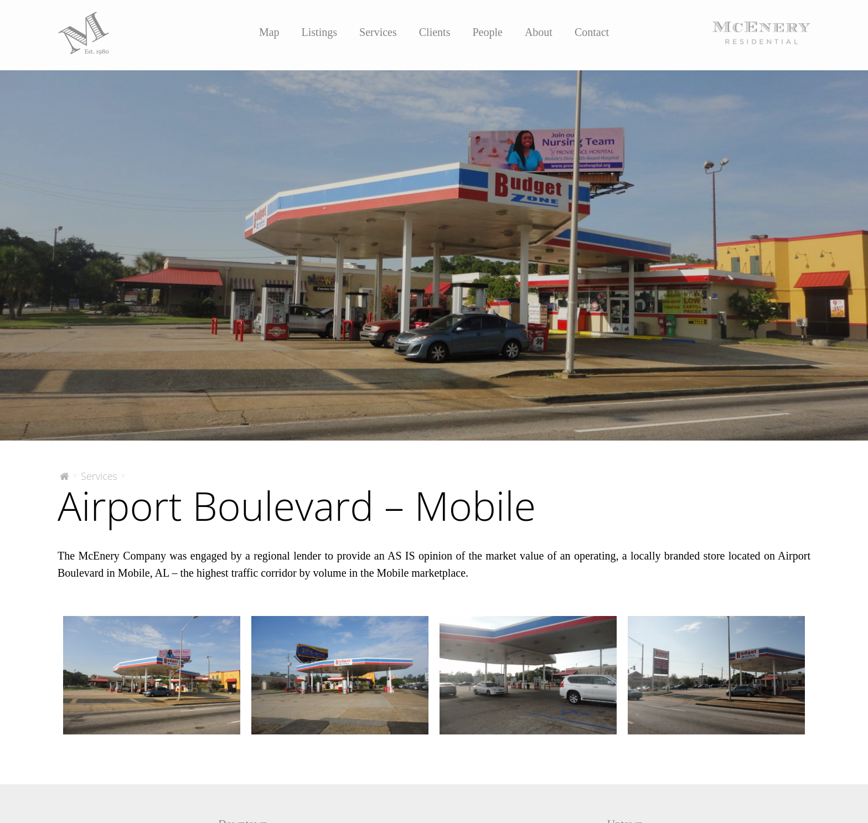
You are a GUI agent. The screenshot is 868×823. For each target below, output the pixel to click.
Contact (592, 32)
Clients (435, 32)
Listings (319, 32)
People (487, 32)
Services (378, 32)
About (538, 32)
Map (269, 32)
